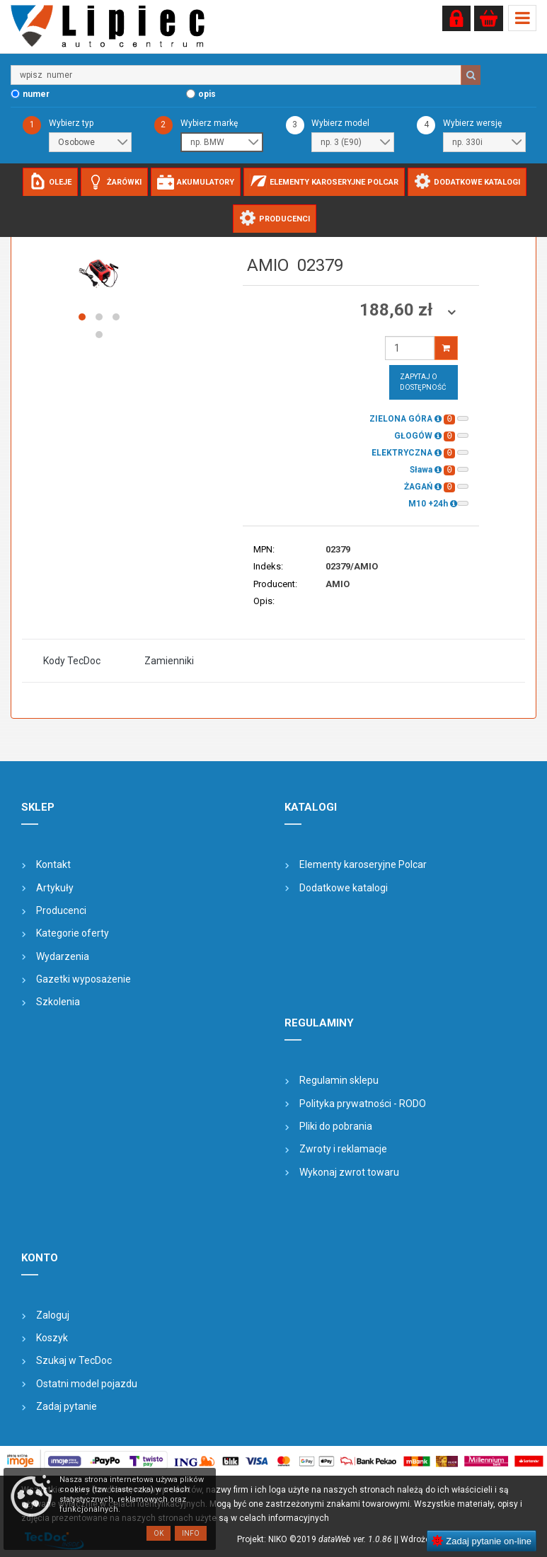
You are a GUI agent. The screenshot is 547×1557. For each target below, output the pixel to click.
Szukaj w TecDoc (74, 1360)
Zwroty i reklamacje (343, 1148)
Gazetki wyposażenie (83, 979)
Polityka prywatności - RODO (362, 1103)
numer (36, 94)
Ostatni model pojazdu (86, 1383)
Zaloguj (52, 1315)
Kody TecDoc (71, 660)
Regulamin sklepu (339, 1080)
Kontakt (53, 864)
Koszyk (52, 1337)
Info (191, 1533)
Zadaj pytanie (66, 1406)
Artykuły (55, 887)
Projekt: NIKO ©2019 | (316, 1539)
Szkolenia (58, 1001)
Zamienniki (169, 660)
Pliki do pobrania (335, 1126)
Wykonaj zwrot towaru (349, 1172)
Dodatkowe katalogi (343, 887)
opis (207, 94)
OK (158, 1533)
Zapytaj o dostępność (423, 381)
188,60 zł (398, 310)
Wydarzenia (62, 956)
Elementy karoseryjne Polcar (363, 864)
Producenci (61, 910)
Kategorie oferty (72, 933)
